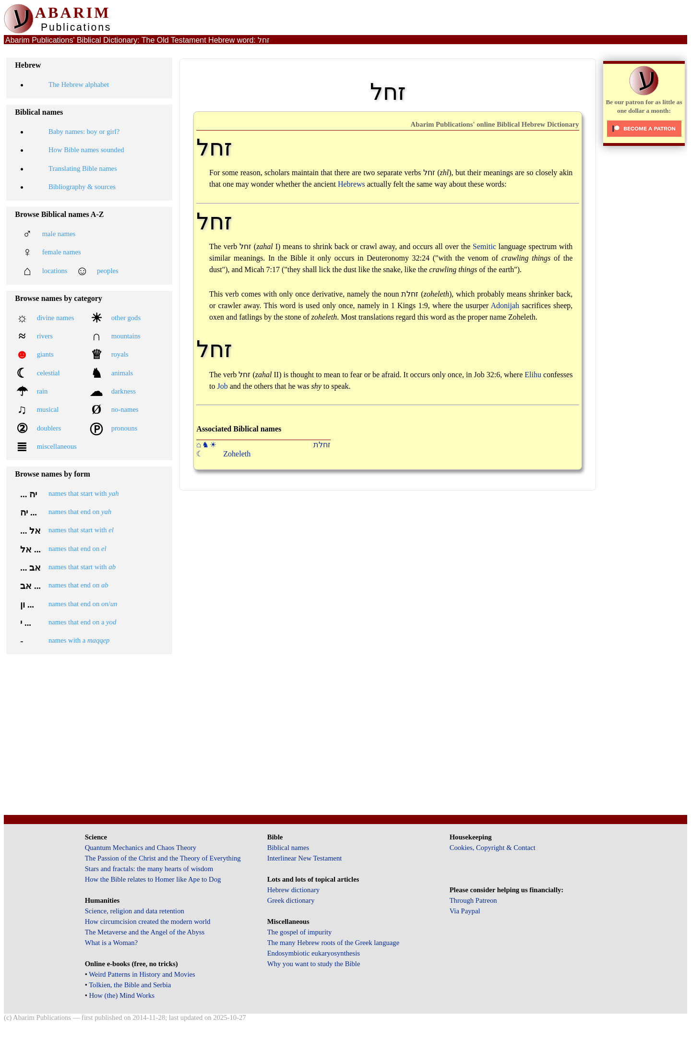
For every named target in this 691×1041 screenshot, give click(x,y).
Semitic (484, 246)
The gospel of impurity (299, 932)
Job (222, 386)
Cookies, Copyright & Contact (493, 847)
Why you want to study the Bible (313, 964)
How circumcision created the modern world (148, 921)
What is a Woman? (111, 942)
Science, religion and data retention (134, 911)
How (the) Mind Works (122, 995)
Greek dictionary (291, 900)
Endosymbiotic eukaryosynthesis (313, 953)
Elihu (532, 375)
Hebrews (351, 184)
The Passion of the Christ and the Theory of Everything (163, 858)
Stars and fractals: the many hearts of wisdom (149, 869)
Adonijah (505, 305)
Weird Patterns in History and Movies (142, 974)
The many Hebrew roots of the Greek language (333, 942)
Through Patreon (473, 900)
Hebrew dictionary (293, 890)
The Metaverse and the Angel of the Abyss (145, 932)
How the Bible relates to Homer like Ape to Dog (153, 879)
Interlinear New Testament (304, 858)
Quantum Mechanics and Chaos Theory (141, 847)
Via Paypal (465, 911)
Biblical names (288, 847)
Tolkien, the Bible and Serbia (130, 985)
